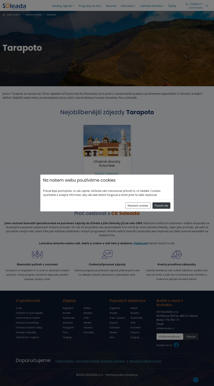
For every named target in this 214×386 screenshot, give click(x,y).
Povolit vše (161, 205)
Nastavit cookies (138, 205)
